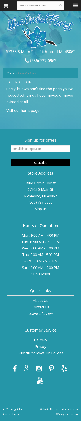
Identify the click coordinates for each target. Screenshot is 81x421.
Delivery (40, 340)
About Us (40, 300)
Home (10, 73)
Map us (41, 208)
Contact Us (40, 307)
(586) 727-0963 (40, 60)
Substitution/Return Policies (40, 353)
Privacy (40, 346)
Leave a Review (40, 313)
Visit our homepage (23, 110)
